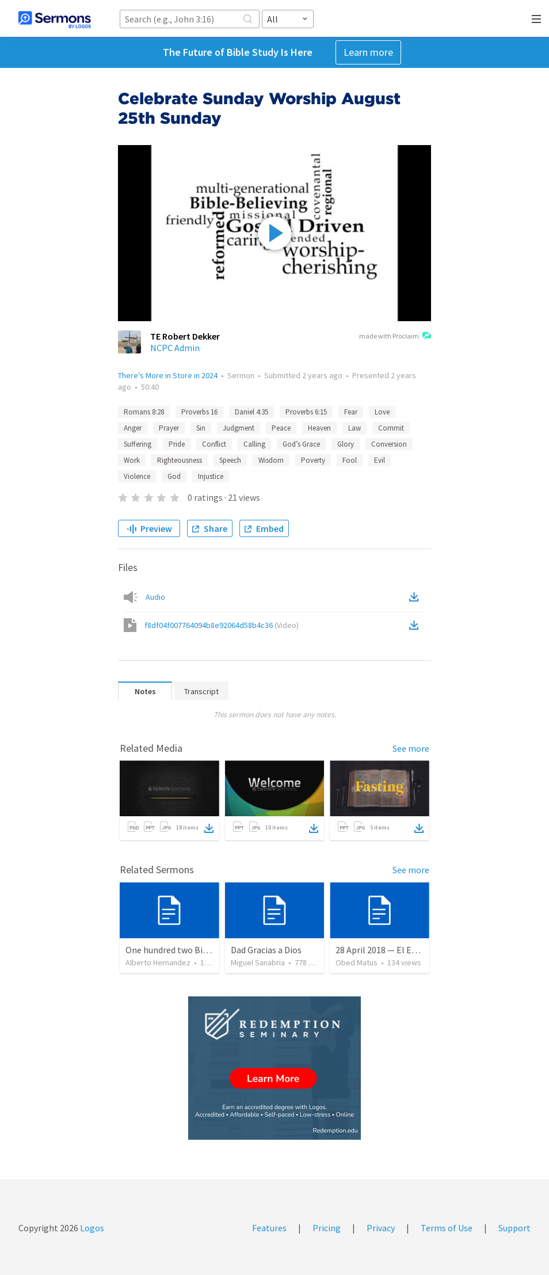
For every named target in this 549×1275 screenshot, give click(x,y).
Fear (350, 412)
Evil (379, 460)
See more (410, 748)
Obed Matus (357, 962)
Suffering (137, 444)
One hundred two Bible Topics (184, 950)
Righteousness (179, 460)
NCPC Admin (175, 347)
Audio (155, 597)
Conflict (214, 444)
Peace (281, 428)
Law (354, 428)
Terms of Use (446, 1228)
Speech (230, 460)
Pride (177, 444)
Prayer (169, 428)
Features (269, 1228)
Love (382, 412)
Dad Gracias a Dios (266, 950)
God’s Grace (301, 444)
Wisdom (271, 460)
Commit (391, 428)
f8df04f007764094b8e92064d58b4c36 (221, 625)
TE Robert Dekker (185, 336)
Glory (345, 444)
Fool (349, 460)
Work (132, 460)
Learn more (368, 52)
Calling (254, 444)
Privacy (381, 1228)
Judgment (238, 428)
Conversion (389, 444)
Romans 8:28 (144, 412)
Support (514, 1228)
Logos (91, 1228)
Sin (200, 428)
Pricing (326, 1228)
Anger (133, 428)
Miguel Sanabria (258, 962)
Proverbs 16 (199, 412)
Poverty (313, 460)
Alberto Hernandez (157, 962)
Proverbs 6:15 (306, 412)
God (174, 476)
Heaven (319, 428)
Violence (137, 476)
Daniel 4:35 (251, 412)
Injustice (210, 476)
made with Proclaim (395, 337)
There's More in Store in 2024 (168, 375)
